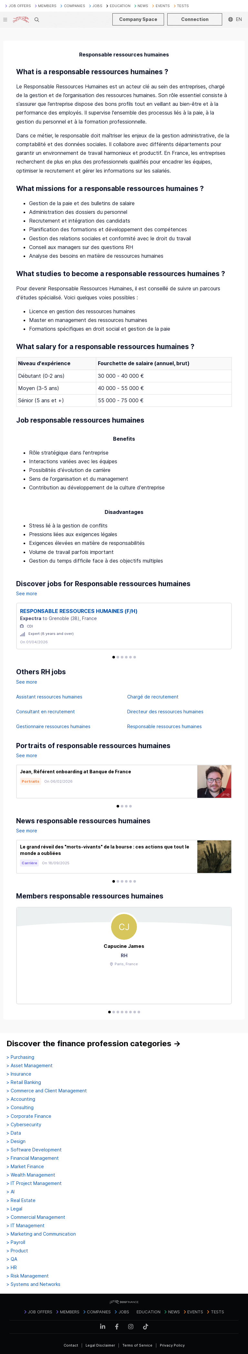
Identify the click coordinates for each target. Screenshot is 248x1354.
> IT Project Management (34, 1183)
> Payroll (15, 1242)
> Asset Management (29, 1065)
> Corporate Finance (28, 1116)
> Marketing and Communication (41, 1234)
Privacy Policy (172, 1345)
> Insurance (18, 1074)
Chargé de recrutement (153, 696)
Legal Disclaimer (100, 1345)
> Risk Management (27, 1276)
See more (26, 593)
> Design (16, 1141)
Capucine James (124, 946)
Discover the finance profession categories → (93, 1043)
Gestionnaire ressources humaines (53, 726)
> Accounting (20, 1099)
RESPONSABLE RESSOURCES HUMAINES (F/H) (79, 611)
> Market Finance (25, 1166)
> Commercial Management (35, 1217)
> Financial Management (32, 1158)
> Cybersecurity (23, 1124)
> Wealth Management (30, 1175)
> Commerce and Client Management (46, 1090)
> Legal (14, 1208)
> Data (13, 1133)
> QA (11, 1259)
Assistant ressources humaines (49, 696)
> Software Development (34, 1149)
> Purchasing (20, 1057)
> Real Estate (21, 1200)
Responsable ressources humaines (164, 726)
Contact (71, 1345)
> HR (11, 1267)
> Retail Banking (23, 1082)
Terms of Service (137, 1345)
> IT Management (25, 1225)
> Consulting (20, 1107)
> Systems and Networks (33, 1284)
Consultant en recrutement (45, 711)
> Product (17, 1250)
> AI (10, 1191)
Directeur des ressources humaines (165, 711)
